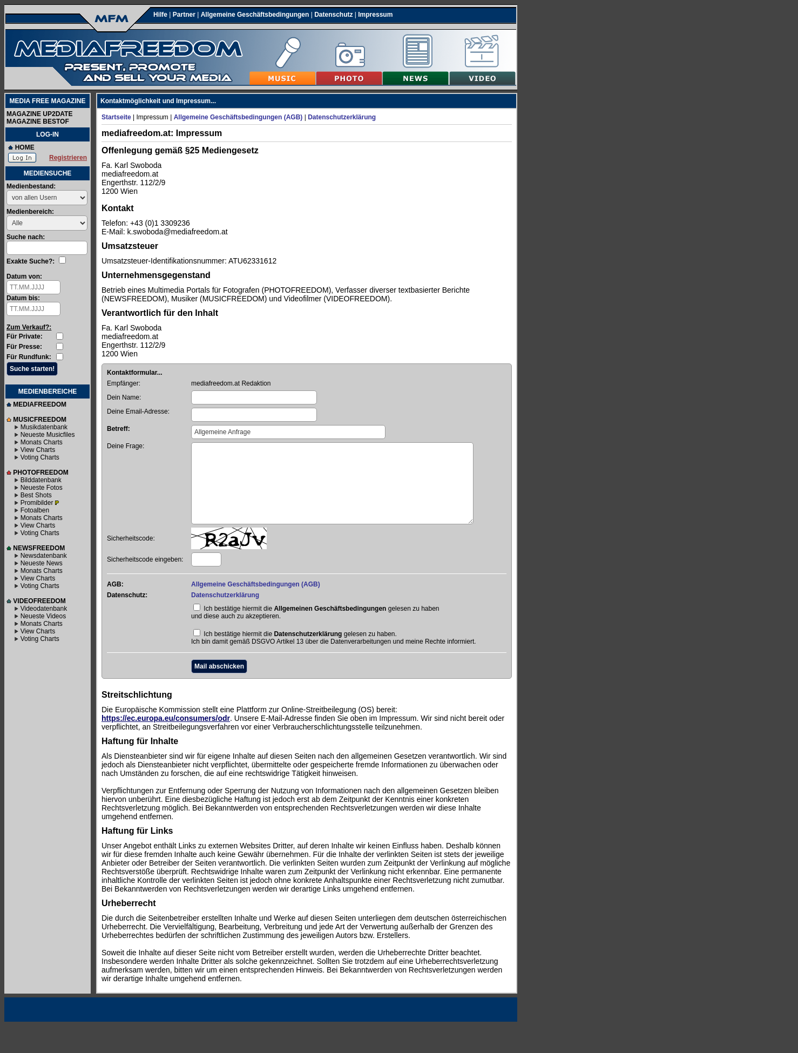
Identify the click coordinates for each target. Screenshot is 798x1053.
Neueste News (42, 563)
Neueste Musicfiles (48, 434)
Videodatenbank (44, 608)
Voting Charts (40, 457)
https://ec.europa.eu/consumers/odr (166, 718)
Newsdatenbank (44, 555)
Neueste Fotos (42, 487)
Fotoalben (35, 510)
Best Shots (36, 495)
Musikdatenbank (44, 427)
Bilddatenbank (41, 480)
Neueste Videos (43, 616)
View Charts (38, 450)
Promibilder (37, 503)
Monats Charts (42, 442)
